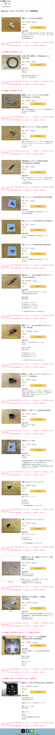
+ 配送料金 (33, 22)
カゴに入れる (38, 27)
